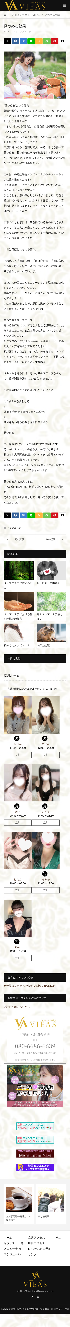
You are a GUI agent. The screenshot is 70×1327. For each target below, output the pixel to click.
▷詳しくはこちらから (17, 1006)
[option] (19, 1204)
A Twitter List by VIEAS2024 (39, 985)
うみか (46, 879)
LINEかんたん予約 (39, 1248)
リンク (32, 1254)
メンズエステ (24, 31)
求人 (58, 1237)
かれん (18, 743)
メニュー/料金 (12, 1248)
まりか (46, 743)
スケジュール (12, 1254)
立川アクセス (36, 1237)
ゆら (17, 947)
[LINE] (31, 41)
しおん (18, 879)
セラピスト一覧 (13, 1243)
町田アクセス (36, 1243)
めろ (17, 811)
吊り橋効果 (43, 1216)
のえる (46, 811)
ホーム (8, 1237)
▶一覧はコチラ (13, 985)
